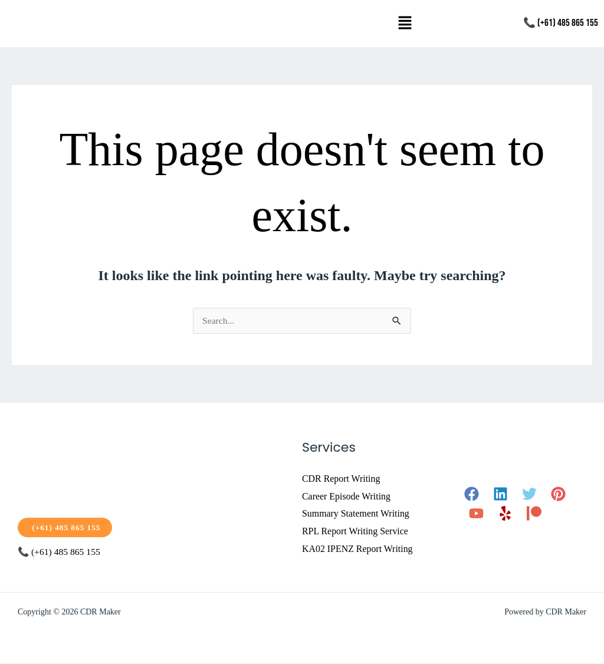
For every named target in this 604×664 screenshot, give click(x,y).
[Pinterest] (558, 494)
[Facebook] (471, 494)
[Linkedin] (500, 494)
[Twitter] (529, 494)
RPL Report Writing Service (355, 531)
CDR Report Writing (341, 479)
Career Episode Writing (346, 496)
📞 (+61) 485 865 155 (560, 23)
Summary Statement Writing (356, 514)
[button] (404, 24)
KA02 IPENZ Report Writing (357, 549)
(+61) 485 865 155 (66, 527)
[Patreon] (534, 513)
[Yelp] (505, 513)
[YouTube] (476, 513)
